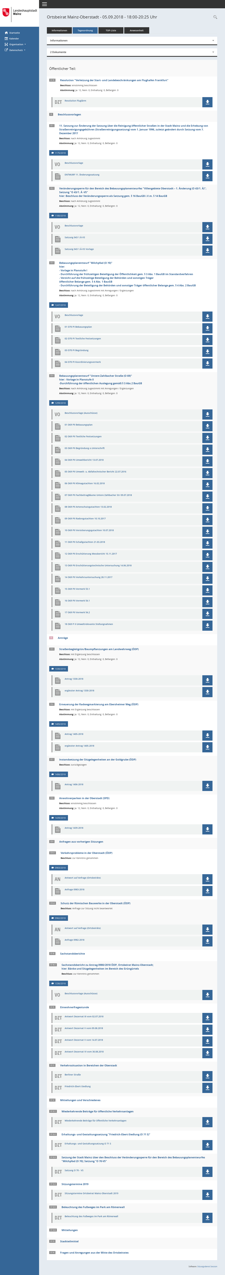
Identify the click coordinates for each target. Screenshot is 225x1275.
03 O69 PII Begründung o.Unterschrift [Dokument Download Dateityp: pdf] (85, 448)
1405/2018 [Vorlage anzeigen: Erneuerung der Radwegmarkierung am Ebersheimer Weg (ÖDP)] (60, 723)
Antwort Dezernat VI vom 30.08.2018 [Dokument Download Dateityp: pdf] (84, 1051)
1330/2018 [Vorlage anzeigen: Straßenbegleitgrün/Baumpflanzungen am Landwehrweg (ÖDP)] (60, 668)
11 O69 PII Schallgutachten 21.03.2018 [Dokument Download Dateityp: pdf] (85, 542)
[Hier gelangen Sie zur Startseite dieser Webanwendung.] (19, 14)
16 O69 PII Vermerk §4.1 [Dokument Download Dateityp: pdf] (77, 600)
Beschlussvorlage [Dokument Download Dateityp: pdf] (74, 163)
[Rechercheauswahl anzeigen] (214, 17)
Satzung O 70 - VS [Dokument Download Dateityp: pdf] (74, 1170)
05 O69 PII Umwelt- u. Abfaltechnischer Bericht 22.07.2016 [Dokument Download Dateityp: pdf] (95, 471)
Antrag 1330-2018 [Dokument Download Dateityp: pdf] (74, 679)
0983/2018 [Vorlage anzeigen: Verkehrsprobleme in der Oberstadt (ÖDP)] (60, 867)
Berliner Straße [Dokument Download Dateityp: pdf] (73, 1074)
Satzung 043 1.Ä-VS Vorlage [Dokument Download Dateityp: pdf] (79, 249)
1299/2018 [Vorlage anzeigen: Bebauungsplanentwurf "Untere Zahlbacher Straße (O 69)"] (60, 402)
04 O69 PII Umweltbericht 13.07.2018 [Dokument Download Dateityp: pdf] (84, 460)
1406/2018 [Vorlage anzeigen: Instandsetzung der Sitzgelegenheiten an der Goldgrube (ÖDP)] (60, 774)
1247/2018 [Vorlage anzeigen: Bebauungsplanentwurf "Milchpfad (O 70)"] (60, 305)
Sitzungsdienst (207, 1266)
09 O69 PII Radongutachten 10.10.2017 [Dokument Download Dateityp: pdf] (85, 518)
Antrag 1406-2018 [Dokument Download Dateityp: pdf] (74, 784)
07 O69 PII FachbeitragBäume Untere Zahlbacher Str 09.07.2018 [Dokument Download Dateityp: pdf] (98, 495)
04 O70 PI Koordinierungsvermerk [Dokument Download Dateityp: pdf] (83, 362)
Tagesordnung (85, 30)
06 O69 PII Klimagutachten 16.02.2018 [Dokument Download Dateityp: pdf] (85, 483)
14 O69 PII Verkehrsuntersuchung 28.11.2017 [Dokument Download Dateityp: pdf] (88, 577)
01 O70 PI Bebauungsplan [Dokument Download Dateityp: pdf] (78, 327)
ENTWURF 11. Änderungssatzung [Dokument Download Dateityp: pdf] (82, 174)
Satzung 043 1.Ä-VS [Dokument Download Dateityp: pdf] (75, 237)
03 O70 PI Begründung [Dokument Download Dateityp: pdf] (76, 350)
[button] (19, 44)
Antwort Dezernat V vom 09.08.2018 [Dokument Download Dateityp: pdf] (84, 1028)
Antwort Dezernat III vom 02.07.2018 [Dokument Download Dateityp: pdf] (84, 1016)
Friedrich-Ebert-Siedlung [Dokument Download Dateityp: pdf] (78, 1086)
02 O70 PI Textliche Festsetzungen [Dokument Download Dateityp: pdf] (83, 338)
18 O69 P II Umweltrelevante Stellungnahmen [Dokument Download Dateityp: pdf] (89, 624)
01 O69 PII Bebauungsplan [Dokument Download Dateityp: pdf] (78, 424)
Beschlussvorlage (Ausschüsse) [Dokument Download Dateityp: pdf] (81, 413)
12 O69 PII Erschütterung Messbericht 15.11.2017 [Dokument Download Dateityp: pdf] (91, 554)
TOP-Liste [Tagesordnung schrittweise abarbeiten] (111, 30)
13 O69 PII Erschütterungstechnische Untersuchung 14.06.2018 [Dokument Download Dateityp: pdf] (98, 565)
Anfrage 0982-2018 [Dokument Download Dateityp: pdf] (74, 940)
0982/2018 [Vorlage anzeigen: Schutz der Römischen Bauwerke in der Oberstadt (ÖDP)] (60, 918)
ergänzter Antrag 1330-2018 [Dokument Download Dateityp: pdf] (79, 690)
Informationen (59, 30)
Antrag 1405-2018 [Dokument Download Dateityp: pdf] (74, 734)
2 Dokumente (58, 52)
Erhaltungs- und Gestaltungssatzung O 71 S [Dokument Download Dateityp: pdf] (88, 1143)
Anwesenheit (137, 30)
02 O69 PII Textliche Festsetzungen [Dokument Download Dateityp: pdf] (83, 436)
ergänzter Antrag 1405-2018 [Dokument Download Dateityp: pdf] (79, 746)
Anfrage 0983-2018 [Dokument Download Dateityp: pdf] (74, 889)
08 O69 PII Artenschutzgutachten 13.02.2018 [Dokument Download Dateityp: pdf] (88, 507)
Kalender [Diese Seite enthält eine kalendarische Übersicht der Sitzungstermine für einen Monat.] (12, 38)
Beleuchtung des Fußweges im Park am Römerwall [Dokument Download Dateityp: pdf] (91, 1216)
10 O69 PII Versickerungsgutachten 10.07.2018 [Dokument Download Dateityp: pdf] (89, 530)
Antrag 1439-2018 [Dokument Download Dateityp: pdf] (74, 828)
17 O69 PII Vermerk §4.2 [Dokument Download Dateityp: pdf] (77, 612)
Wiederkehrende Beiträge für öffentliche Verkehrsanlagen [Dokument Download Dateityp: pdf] (95, 1120)
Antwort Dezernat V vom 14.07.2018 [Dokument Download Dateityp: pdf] (84, 1040)
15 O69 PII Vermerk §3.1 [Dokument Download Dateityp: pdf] (77, 589)
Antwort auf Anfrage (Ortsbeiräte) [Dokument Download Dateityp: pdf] (83, 878)
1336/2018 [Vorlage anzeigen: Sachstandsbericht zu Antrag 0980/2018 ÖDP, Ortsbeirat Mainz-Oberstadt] (60, 983)
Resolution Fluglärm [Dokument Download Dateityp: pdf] (75, 100)
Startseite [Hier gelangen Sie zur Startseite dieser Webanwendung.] (12, 32)
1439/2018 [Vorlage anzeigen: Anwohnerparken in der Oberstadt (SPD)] (60, 817)
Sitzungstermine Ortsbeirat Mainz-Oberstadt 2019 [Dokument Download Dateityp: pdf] (91, 1193)
